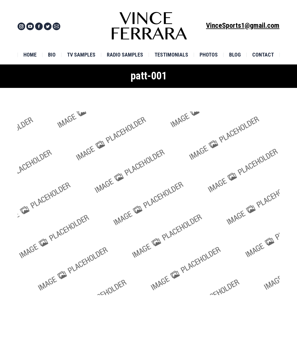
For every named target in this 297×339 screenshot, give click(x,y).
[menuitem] (30, 55)
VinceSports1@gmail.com (242, 25)
